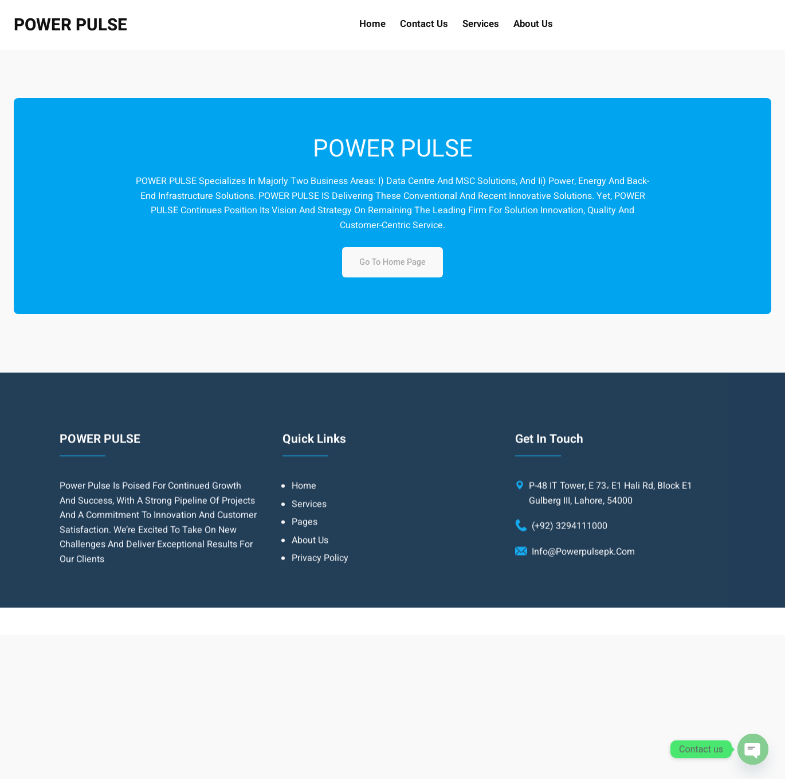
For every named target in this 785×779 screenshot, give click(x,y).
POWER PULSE (70, 25)
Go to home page (392, 262)
